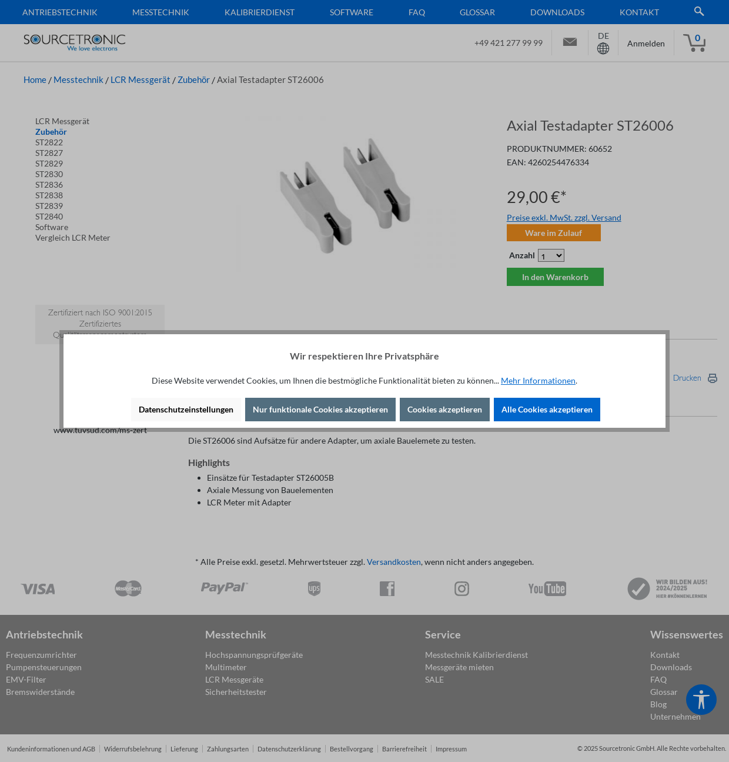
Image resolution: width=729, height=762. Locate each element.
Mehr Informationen (538, 380)
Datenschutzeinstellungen (186, 409)
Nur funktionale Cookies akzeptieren (320, 409)
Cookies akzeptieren (444, 409)
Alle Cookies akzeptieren (547, 409)
